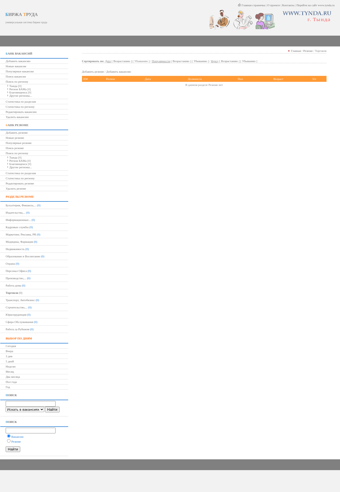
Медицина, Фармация (19, 241)
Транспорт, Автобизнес (20, 300)
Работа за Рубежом (17, 329)
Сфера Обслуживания (19, 321)
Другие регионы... (20, 95)
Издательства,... (15, 212)
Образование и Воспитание (23, 256)
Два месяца (13, 376)
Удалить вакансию (17, 117)
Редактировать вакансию (21, 111)
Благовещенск (18, 92)
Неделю (11, 366)
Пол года (11, 381)
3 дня (9, 356)
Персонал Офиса (16, 270)
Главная (296, 50)
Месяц (10, 371)
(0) (14, 292)
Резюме (308, 50)
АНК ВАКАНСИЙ (19, 53)
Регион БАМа (18, 89)
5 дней (10, 361)
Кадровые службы (17, 227)
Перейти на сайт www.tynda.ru (315, 5)
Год (8, 387)
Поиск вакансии (16, 76)
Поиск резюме (15, 148)
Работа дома (13, 285)
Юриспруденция (16, 314)
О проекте (273, 5)
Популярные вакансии (20, 71)
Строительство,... (17, 307)
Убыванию (200, 61)
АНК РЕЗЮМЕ (17, 125)
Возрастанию (121, 61)
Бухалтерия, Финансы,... (21, 205)
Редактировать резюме (20, 183)
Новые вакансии (16, 66)
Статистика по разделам (21, 101)
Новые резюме (15, 137)
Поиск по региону (17, 81)
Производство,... (16, 278)
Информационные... (18, 219)
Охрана (10, 263)
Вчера (9, 351)
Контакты (288, 5)
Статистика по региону (20, 106)
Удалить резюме (16, 188)
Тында (13, 85)
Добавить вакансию (18, 61)
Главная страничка (251, 5)
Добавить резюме (17, 132)
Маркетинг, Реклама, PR (21, 234)
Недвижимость (15, 249)
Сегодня (11, 346)
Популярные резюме (19, 142)
